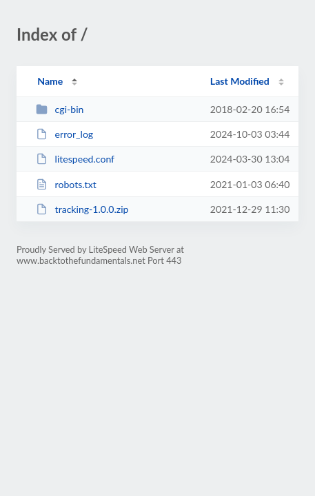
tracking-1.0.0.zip (82, 209)
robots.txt (66, 184)
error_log (64, 134)
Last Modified (240, 81)
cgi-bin (59, 109)
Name (50, 81)
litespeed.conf (75, 159)
